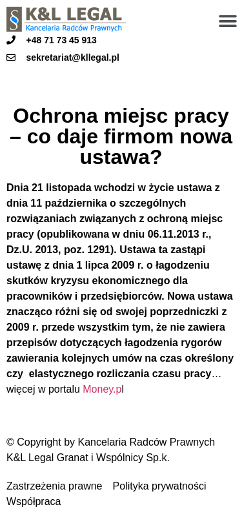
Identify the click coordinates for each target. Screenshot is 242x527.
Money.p (102, 389)
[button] (227, 21)
